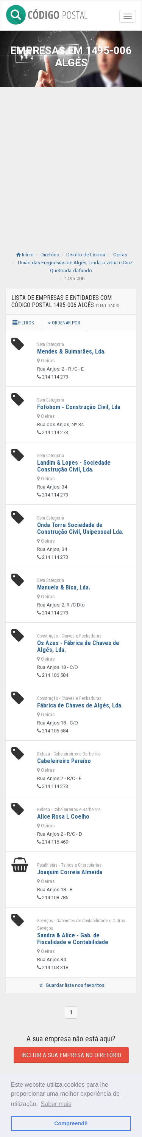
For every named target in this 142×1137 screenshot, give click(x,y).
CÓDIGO (46, 13)
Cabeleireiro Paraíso (64, 761)
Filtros (22, 323)
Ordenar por (64, 323)
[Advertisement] (71, 162)
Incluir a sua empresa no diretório (71, 1055)
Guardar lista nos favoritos (71, 985)
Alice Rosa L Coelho (63, 816)
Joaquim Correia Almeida (69, 872)
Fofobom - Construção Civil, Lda (78, 407)
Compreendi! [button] (71, 1123)
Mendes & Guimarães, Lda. (71, 351)
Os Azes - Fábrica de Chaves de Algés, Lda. (78, 646)
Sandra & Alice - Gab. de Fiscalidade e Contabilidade (72, 939)
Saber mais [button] (56, 1104)
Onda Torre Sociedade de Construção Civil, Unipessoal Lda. (80, 528)
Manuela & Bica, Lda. (63, 587)
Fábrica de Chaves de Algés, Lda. (80, 705)
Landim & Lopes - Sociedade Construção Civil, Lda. (74, 466)
